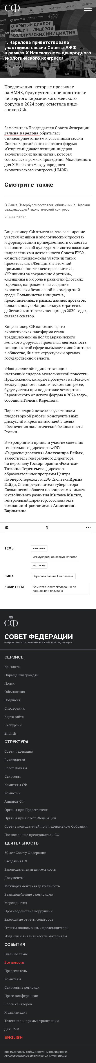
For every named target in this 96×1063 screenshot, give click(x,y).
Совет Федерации (18, 751)
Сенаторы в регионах (21, 987)
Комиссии (12, 793)
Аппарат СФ (14, 801)
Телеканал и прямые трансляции (31, 1020)
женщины (39, 548)
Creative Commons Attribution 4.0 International (35, 1056)
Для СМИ (11, 1029)
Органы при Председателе (26, 809)
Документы (14, 877)
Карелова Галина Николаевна (53, 576)
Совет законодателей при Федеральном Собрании (46, 826)
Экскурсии (13, 725)
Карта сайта (14, 716)
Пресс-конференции (21, 995)
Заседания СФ (15, 861)
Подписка (12, 700)
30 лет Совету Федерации (25, 852)
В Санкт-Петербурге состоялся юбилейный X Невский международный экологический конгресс (47, 207)
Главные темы (16, 954)
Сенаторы (12, 776)
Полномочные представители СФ (32, 834)
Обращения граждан (21, 675)
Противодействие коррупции (28, 911)
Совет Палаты (15, 768)
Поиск (9, 683)
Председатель (15, 970)
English (10, 733)
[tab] (48, 527)
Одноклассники (47, 527)
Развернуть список (89, 527)
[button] (87, 9)
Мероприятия (15, 902)
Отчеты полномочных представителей (36, 927)
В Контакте (6, 527)
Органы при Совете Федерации (30, 818)
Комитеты (12, 979)
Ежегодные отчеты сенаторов (28, 919)
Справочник (14, 708)
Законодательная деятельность (30, 869)
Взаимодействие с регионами (28, 894)
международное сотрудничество (55, 557)
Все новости (13, 33)
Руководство (14, 759)
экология (39, 565)
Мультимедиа (15, 1012)
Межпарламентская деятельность (32, 886)
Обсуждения (14, 691)
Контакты (12, 666)
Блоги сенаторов (18, 1004)
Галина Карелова (22, 133)
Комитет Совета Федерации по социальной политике (54, 589)
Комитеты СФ (15, 784)
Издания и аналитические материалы (35, 936)
